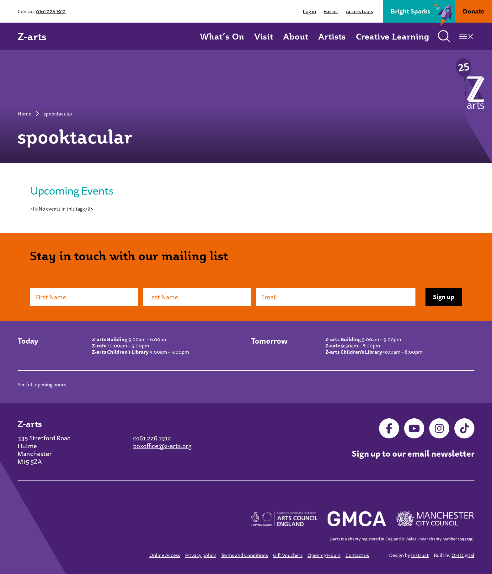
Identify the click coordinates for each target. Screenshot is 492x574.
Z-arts (32, 36)
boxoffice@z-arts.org (162, 446)
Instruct (420, 555)
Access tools (359, 11)
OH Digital (463, 555)
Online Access (164, 555)
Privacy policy (200, 555)
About (295, 36)
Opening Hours (324, 555)
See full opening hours (42, 384)
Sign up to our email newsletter (413, 453)
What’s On (222, 36)
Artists (332, 36)
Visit (263, 36)
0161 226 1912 (51, 11)
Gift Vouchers (287, 555)
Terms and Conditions (244, 555)
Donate (473, 11)
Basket (331, 11)
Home (24, 114)
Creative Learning (392, 36)
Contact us (357, 555)
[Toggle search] (444, 36)
